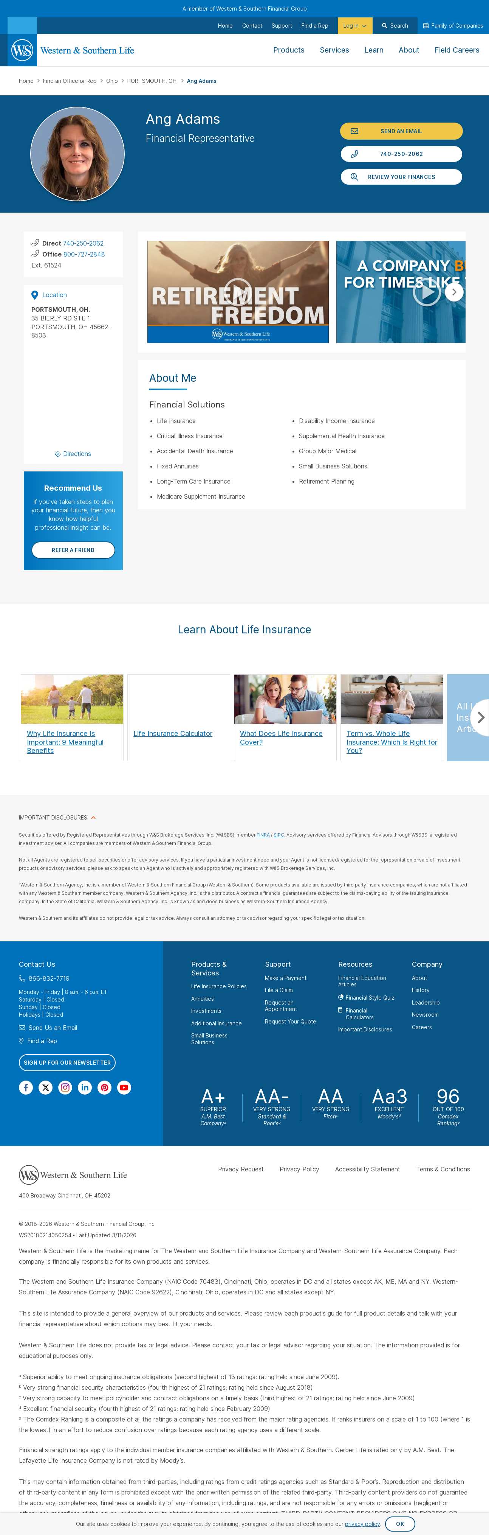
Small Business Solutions (209, 1038)
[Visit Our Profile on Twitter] (46, 1088)
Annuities (202, 998)
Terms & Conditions (443, 1169)
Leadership (426, 1002)
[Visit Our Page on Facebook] (26, 1088)
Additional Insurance (216, 1023)
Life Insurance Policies (219, 986)
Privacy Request (241, 1169)
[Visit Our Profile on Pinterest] (104, 1088)
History (421, 990)
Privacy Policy (299, 1169)
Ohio (112, 81)
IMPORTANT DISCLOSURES (53, 817)
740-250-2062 (401, 154)
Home (27, 81)
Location (49, 295)
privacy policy (362, 1524)
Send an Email (401, 131)
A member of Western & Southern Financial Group (245, 8)
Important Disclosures (365, 1029)
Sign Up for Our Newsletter (67, 1062)
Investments (206, 1011)
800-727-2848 (84, 254)
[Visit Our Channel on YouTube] (124, 1088)
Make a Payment (285, 977)
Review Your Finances (401, 177)
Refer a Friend (73, 550)
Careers (422, 1026)
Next (454, 292)
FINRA (263, 835)
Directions (73, 453)
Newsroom (425, 1014)
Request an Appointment (281, 1005)
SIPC (279, 835)
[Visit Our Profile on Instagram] (65, 1088)
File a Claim (279, 990)
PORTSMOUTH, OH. (153, 81)
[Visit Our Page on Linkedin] (85, 1088)
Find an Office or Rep (70, 81)
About (419, 977)
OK (400, 1524)
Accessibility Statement (367, 1169)
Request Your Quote (290, 1021)
